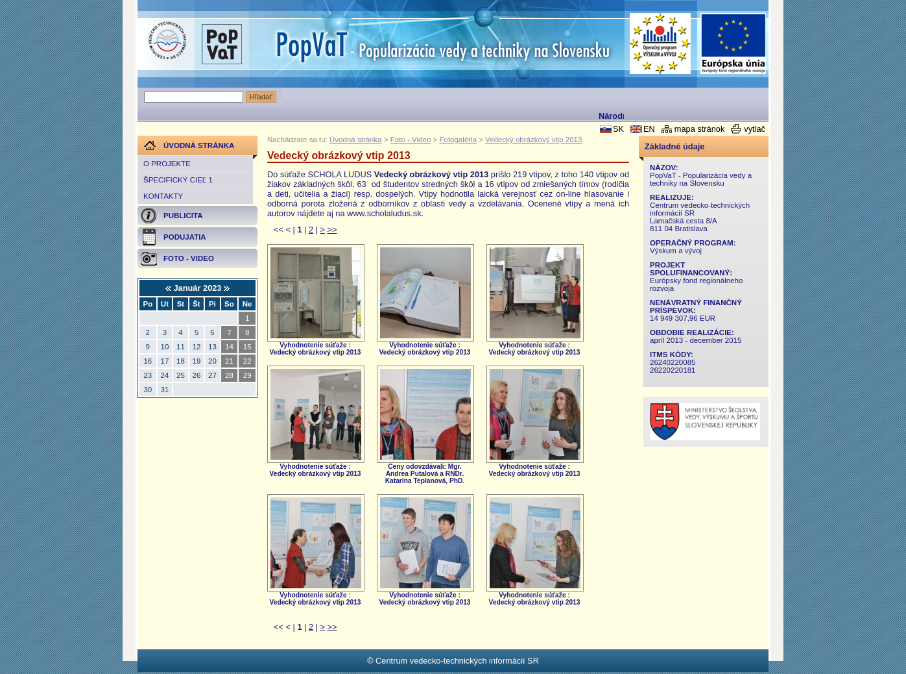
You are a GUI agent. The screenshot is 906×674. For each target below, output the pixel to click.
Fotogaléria (458, 140)
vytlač (754, 129)
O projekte (167, 164)
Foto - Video (410, 140)
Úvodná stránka (355, 140)
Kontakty (163, 196)
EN (649, 129)
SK (618, 129)
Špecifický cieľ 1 (178, 180)
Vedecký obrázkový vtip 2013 (533, 140)
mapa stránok (699, 129)
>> (332, 229)
